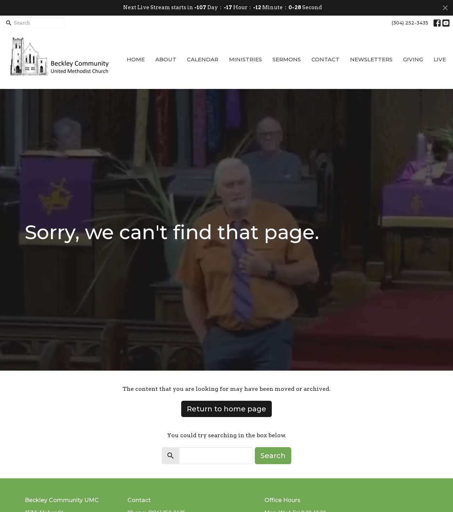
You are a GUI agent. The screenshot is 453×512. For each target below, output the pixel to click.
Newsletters (371, 59)
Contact (325, 59)
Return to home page (226, 409)
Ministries (245, 59)
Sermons (287, 59)
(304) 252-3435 (410, 23)
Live (440, 59)
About (165, 59)
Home (136, 59)
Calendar (202, 59)
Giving (413, 59)
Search (273, 455)
